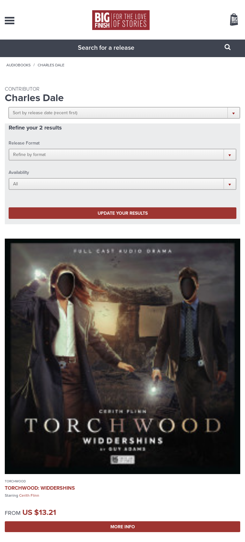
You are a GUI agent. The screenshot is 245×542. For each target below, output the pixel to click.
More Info (62, 367)
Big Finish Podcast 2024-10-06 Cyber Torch (174, 331)
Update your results (64, 176)
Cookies (119, 529)
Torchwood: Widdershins (40, 328)
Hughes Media (131, 536)
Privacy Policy (100, 529)
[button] (186, 119)
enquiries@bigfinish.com (128, 463)
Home (40, 71)
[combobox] (114, 54)
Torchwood (15, 322)
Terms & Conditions (142, 529)
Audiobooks (65, 71)
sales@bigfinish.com (127, 450)
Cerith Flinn (29, 336)
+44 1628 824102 (132, 444)
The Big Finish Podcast (145, 322)
